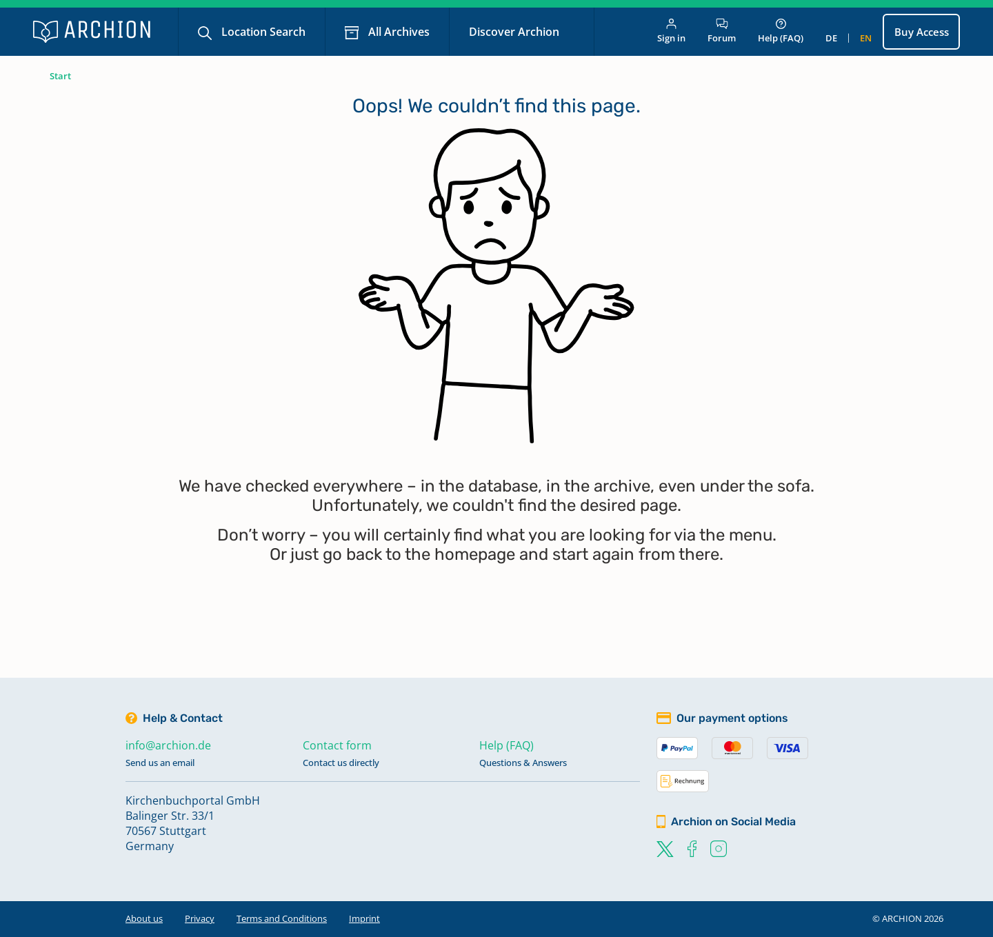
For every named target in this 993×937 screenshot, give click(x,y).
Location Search (262, 31)
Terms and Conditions (282, 918)
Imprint (364, 918)
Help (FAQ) (780, 31)
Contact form (337, 745)
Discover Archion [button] (515, 31)
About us (144, 918)
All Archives (397, 31)
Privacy (199, 918)
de (831, 38)
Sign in (671, 31)
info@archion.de (168, 745)
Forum (722, 31)
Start (60, 76)
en (866, 38)
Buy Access (921, 32)
